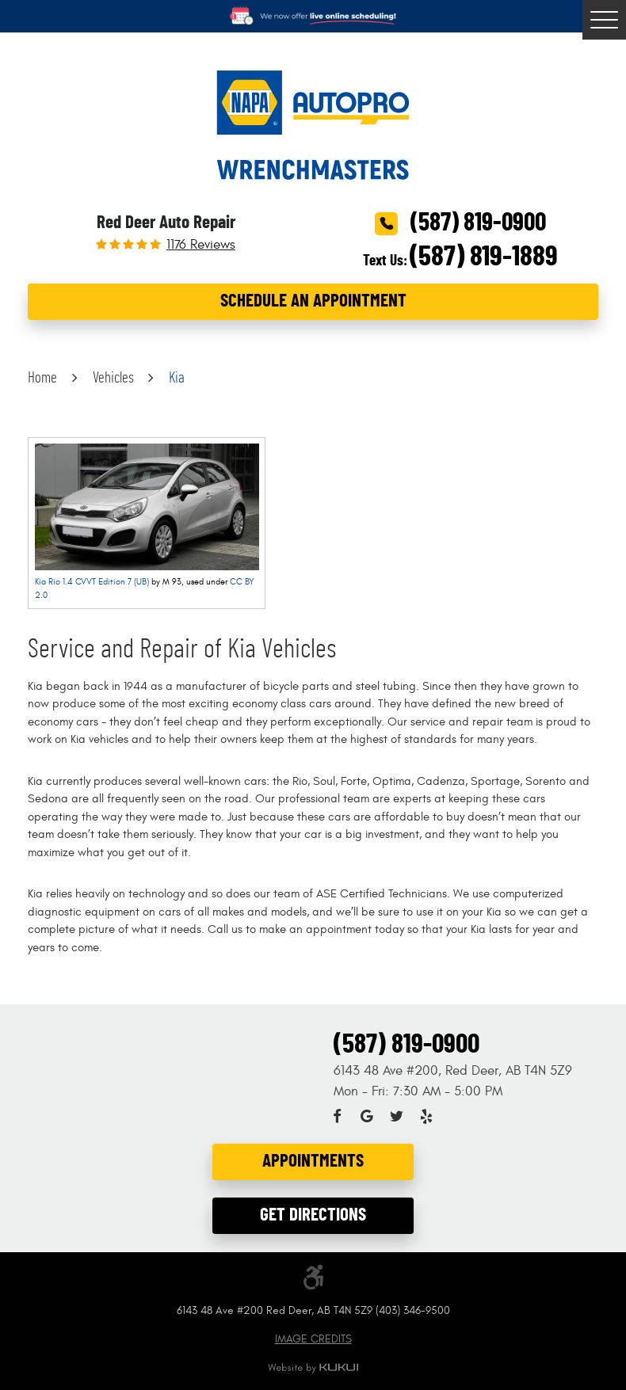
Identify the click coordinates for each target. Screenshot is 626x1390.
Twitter (396, 1117)
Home (42, 378)
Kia (177, 378)
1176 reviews (200, 245)
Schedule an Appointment (313, 301)
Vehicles (113, 378)
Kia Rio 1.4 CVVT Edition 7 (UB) (92, 582)
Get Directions (313, 1215)
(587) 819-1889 (484, 256)
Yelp (426, 1117)
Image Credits (313, 1339)
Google (367, 1117)
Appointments (313, 1161)
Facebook (337, 1117)
